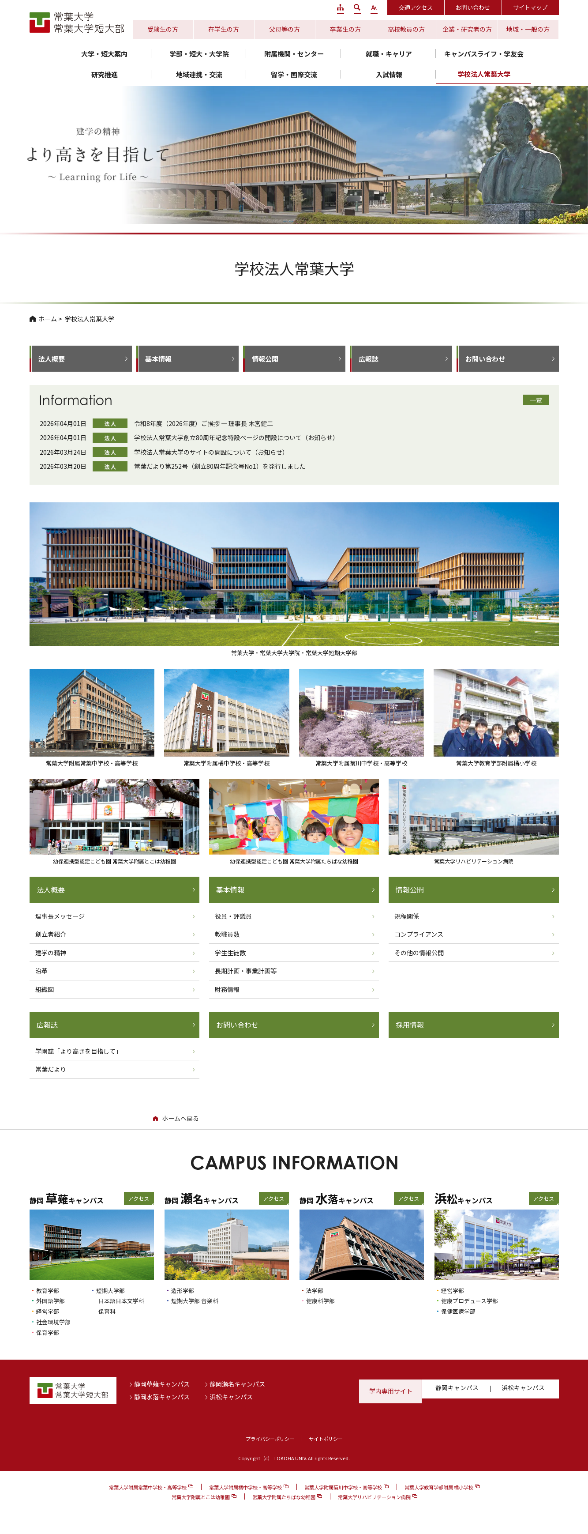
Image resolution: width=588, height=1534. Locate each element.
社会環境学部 (56, 1322)
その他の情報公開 (419, 953)
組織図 (44, 989)
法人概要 (51, 358)
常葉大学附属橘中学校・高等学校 (245, 1488)
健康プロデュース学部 (474, 1302)
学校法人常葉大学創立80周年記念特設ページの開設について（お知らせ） (236, 437)
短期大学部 (112, 1291)
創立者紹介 (50, 935)
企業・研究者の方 (467, 29)
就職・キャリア (389, 53)
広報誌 (368, 358)
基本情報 (158, 358)
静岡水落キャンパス (162, 1398)
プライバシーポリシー (267, 1440)
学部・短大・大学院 (199, 53)
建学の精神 (50, 953)
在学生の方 (223, 29)
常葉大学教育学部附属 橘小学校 (438, 1488)
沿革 (41, 971)
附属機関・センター (294, 53)
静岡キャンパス (457, 1392)
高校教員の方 (406, 29)
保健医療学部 (461, 1312)
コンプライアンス (418, 935)
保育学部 (49, 1333)
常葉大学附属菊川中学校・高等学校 (343, 1488)
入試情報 (389, 74)
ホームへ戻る (180, 1119)
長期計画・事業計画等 (246, 971)
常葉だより (50, 1070)
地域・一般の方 (528, 29)
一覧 (536, 400)
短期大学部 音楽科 (198, 1302)
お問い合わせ (473, 7)
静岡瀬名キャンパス (237, 1385)
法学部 (316, 1291)
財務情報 (227, 989)
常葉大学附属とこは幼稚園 (201, 1498)
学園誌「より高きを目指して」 (78, 1052)
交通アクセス (416, 7)
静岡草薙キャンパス (162, 1385)
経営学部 (49, 1312)
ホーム (47, 318)
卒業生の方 (345, 29)
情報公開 (265, 358)
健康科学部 (322, 1302)
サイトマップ (530, 7)
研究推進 (104, 74)
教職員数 (227, 935)
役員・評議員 (233, 916)
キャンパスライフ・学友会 (484, 53)
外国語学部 (52, 1302)
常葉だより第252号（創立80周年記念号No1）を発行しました (220, 466)
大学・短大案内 (104, 53)
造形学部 (184, 1291)
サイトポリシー (330, 1440)
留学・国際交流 (294, 74)
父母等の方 (284, 29)
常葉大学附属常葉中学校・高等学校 (148, 1488)
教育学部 (49, 1291)
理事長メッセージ (60, 916)
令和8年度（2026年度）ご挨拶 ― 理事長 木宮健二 (203, 423)
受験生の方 (162, 29)
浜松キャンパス (231, 1398)
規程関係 (406, 916)
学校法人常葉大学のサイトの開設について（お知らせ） (211, 452)
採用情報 (411, 1026)
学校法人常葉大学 (483, 74)
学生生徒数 (230, 953)
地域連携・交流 (199, 74)
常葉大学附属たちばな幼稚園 (283, 1498)
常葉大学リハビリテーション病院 (374, 1498)
